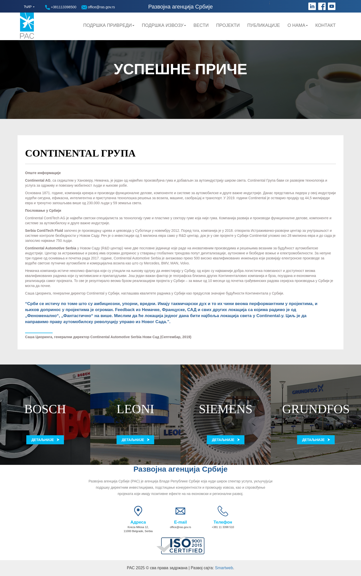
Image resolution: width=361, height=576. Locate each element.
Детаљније (42, 440)
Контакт (325, 25)
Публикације (263, 25)
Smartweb (224, 568)
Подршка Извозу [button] (164, 25)
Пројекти (228, 25)
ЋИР (28, 7)
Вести (201, 25)
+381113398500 (60, 7)
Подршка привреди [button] (108, 25)
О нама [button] (298, 25)
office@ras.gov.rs (98, 7)
